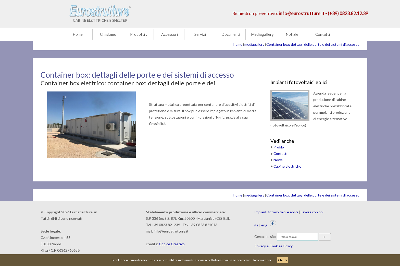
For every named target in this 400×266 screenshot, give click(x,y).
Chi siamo (108, 34)
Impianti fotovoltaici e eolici (276, 212)
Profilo (278, 147)
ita (256, 225)
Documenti (230, 34)
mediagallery (254, 44)
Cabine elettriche (287, 166)
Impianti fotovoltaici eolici (298, 82)
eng (264, 225)
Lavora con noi (312, 212)
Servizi (200, 34)
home (237, 44)
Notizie (292, 34)
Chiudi (282, 260)
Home (78, 34)
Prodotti (138, 34)
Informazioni (262, 260)
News (278, 160)
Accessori (169, 34)
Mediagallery (262, 34)
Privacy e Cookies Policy (273, 246)
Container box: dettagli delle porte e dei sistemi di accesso (312, 44)
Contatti (322, 34)
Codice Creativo (172, 244)
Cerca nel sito (265, 236)
